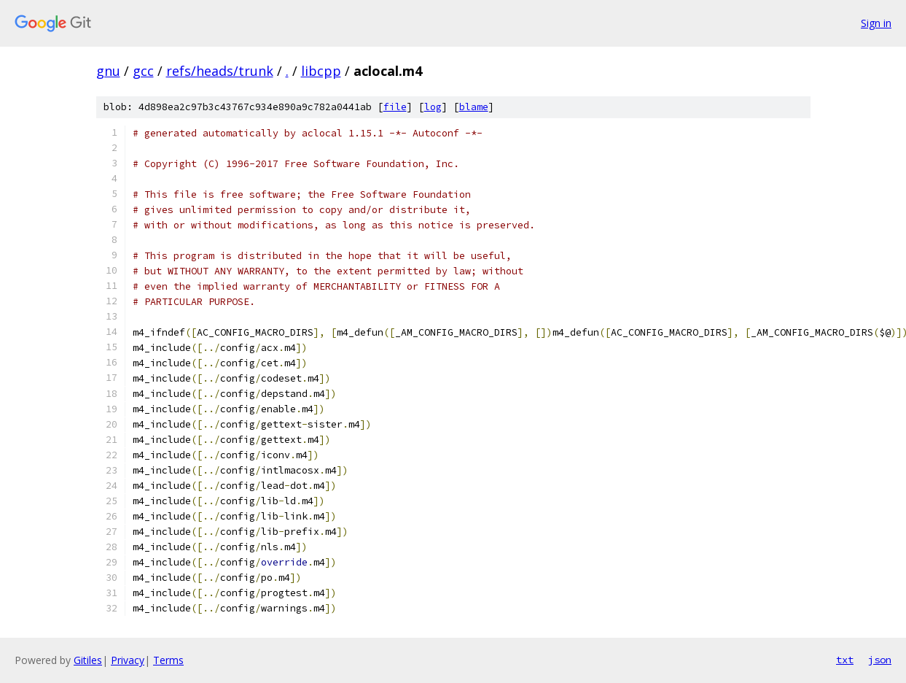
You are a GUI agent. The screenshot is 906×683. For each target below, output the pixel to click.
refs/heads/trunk (219, 71)
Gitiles (88, 660)
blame (473, 107)
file (395, 107)
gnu (108, 71)
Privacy (127, 660)
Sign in (876, 23)
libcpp (321, 71)
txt (845, 659)
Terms (168, 660)
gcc (143, 71)
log (433, 107)
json (879, 659)
